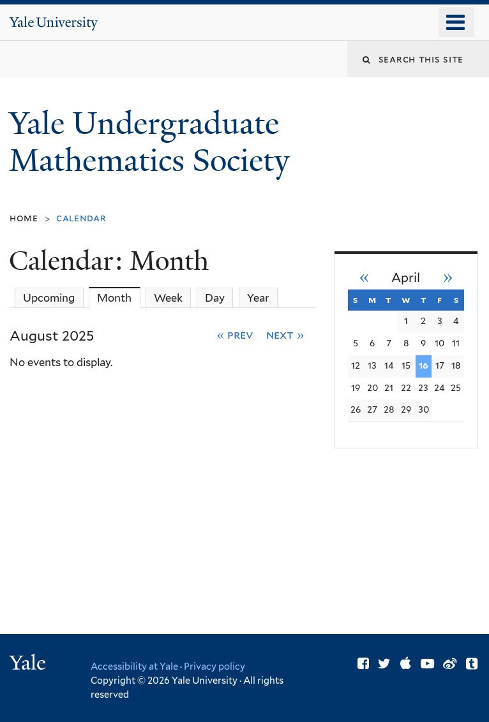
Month (118, 297)
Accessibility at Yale (134, 666)
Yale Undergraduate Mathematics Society (153, 142)
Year (258, 297)
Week (168, 297)
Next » (285, 334)
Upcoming (49, 297)
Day (215, 297)
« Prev (235, 334)
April (405, 277)
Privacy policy (214, 666)
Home (24, 218)
